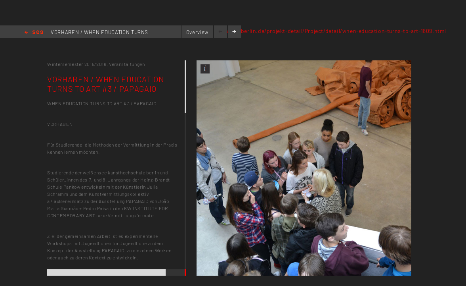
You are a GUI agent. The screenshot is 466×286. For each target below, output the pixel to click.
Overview (197, 32)
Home (34, 32)
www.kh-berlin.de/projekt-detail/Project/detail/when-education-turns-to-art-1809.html (332, 30)
